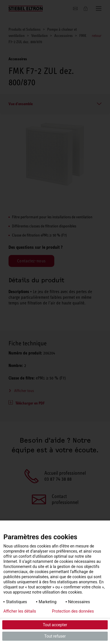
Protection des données (73, 611)
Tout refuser (55, 636)
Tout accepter (55, 625)
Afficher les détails (19, 611)
